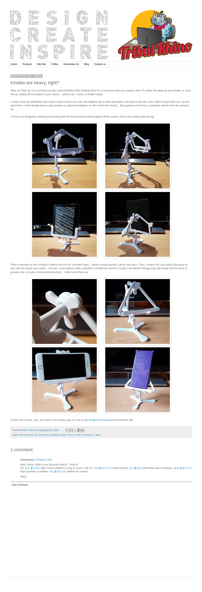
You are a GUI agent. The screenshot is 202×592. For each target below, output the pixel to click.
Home (14, 64)
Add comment (20, 484)
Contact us (100, 64)
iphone (71, 435)
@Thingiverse (26, 435)
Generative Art (71, 64)
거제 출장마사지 (101, 468)
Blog (86, 64)
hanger (63, 435)
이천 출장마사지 (57, 471)
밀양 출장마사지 (182, 468)
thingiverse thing (98, 419)
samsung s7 (88, 435)
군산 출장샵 (135, 468)
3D (36, 435)
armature (54, 435)
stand (98, 435)
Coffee (54, 64)
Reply (23, 476)
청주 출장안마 (32, 468)
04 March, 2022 (43, 459)
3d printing (43, 435)
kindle (78, 435)
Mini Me (41, 64)
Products (27, 64)
